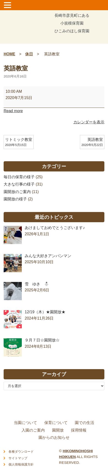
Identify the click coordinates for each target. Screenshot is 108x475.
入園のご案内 (33, 430)
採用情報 (78, 430)
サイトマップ (17, 458)
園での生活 (84, 423)
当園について (25, 423)
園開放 (58, 430)
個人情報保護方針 (21, 464)
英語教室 (92, 142)
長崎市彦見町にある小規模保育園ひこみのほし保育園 (71, 23)
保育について (56, 423)
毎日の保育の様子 (19, 177)
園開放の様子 (15, 199)
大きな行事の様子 (19, 184)
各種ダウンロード (21, 451)
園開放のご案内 (17, 192)
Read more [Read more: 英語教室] (13, 111)
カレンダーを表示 (88, 122)
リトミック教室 (18, 142)
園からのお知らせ (54, 437)
